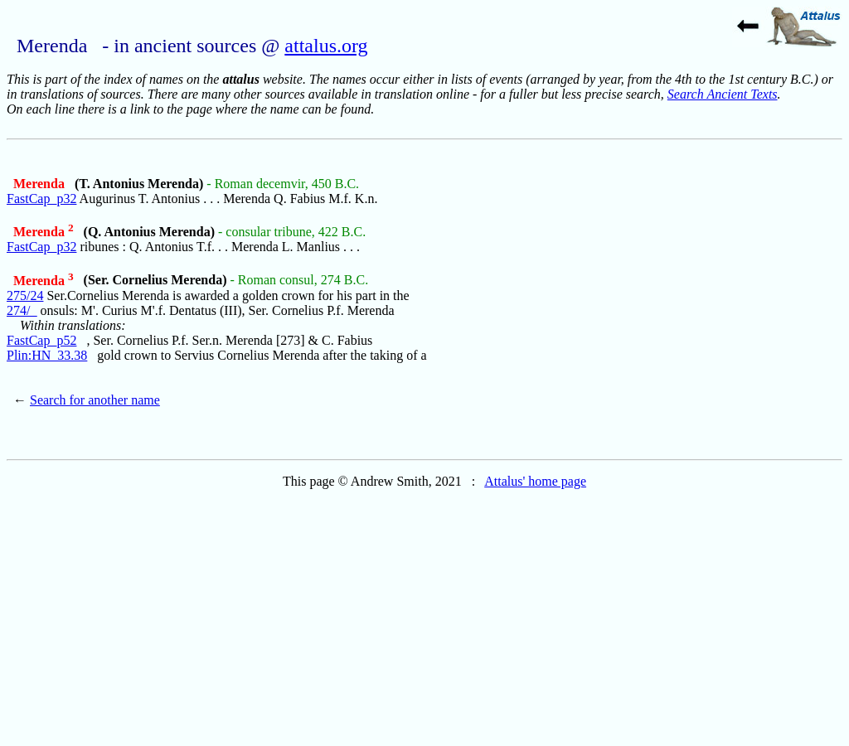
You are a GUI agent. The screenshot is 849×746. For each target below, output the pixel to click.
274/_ (21, 310)
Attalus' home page (535, 481)
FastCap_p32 (41, 198)
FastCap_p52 (41, 340)
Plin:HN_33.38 (47, 355)
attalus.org (325, 45)
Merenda (40, 184)
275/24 (25, 295)
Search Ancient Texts (722, 94)
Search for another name (95, 400)
